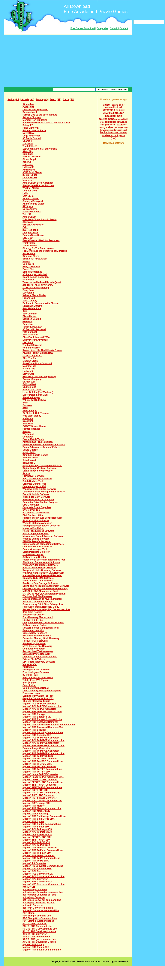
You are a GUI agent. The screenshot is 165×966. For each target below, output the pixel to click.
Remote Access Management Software (43, 544)
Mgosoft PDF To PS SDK (35, 860)
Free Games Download (82, 28)
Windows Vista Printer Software (39, 489)
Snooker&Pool (30, 457)
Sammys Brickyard (32, 201)
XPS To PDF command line (36, 936)
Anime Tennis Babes (33, 203)
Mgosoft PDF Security (34, 730)
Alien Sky (27, 151)
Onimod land (29, 387)
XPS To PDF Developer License (39, 942)
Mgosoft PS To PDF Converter (38, 795)
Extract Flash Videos (33, 659)
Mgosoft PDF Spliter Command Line (41, 824)
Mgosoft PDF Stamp (33, 944)
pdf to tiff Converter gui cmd (37, 908)
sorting (115, 105)
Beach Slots (28, 269)
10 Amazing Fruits (32, 355)
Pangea (26, 431)
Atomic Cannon (30, 198)
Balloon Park (29, 384)
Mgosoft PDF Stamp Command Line (41, 949)
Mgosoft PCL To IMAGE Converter (40, 737)
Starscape (27, 222)
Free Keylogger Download (36, 672)
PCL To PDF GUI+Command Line (40, 928)
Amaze (26, 473)
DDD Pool (27, 342)
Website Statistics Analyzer (37, 523)
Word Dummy (29, 300)
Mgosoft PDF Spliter (33, 821)
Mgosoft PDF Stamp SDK (35, 947)
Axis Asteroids (30, 334)
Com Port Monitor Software (37, 546)
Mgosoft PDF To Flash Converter (39, 847)
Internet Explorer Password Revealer (42, 575)
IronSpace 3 (28, 463)
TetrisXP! (27, 214)
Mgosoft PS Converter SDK (37, 868)
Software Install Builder (34, 625)
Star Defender (29, 313)
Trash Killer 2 (29, 146)
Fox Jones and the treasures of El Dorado (44, 251)
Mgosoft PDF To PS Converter (38, 855)
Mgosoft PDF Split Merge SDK (38, 819)
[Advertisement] (68, 61)
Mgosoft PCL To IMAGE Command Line (43, 740)
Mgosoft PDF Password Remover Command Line (48, 724)
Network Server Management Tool (40, 627)
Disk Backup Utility (32, 515)
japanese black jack (113, 107)
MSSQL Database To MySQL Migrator (42, 599)
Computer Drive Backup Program (40, 502)
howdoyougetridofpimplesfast (113, 130)
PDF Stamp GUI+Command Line (39, 918)
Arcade (25, 99)
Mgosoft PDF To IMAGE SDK (37, 756)
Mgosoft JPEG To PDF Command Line (42, 782)
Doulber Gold (29, 190)
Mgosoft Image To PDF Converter (40, 774)
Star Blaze (27, 423)
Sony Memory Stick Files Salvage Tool (42, 604)
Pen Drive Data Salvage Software (40, 583)
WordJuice (28, 434)
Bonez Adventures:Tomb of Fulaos (40, 447)
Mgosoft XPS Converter (35, 879)
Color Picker (29, 685)
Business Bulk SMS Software (38, 578)
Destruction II (29, 112)
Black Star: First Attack (34, 258)
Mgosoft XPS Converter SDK (37, 881)
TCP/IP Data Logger (33, 554)
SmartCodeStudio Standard (37, 363)
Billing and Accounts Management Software (45, 586)
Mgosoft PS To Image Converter (39, 798)
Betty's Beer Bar (31, 266)
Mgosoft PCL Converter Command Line (43, 876)
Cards (66, 99)
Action (11, 99)
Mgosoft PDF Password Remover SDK (42, 727)
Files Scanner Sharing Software (39, 567)
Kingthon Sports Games (35, 455)
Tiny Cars (27, 164)
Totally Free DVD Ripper (35, 680)
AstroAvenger (29, 410)
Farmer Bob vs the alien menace (39, 114)
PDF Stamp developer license (38, 921)
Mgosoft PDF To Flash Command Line (42, 850)
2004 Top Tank (30, 230)
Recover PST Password (35, 641)
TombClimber (29, 245)
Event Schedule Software (35, 494)
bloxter (119, 112)
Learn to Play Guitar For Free (37, 696)
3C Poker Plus (30, 675)
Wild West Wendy (31, 415)
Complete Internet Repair (35, 688)
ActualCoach (29, 217)
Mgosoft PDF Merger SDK (36, 811)
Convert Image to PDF (34, 486)
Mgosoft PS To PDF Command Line (41, 792)
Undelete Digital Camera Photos (39, 656)
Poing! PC (27, 125)
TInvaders (27, 143)
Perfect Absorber (31, 156)
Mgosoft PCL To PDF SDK (36, 842)
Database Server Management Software (43, 491)
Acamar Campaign (32, 379)
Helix (25, 193)
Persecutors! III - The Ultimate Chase (42, 350)
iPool (25, 402)
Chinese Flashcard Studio (36, 701)
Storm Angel (29, 159)
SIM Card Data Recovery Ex (37, 601)
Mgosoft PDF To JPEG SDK (37, 764)
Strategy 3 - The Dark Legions (38, 248)
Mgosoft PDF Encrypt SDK (36, 716)
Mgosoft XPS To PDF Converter (39, 709)
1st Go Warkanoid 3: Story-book (39, 149)
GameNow (28, 324)
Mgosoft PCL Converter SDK (37, 874)
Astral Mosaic (29, 460)
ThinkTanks (28, 243)
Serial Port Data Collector (36, 552)
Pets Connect (29, 332)
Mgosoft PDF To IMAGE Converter (40, 751)
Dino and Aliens (30, 256)
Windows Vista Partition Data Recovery (43, 573)
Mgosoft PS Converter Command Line (42, 866)
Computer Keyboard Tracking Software (43, 622)
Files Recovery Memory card (37, 617)
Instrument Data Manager (36, 512)
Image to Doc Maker (33, 528)
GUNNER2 (28, 196)
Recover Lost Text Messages (37, 651)
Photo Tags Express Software (38, 531)
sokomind (109, 109)
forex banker (120, 132)
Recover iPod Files (32, 620)
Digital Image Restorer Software (39, 468)
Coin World (28, 264)
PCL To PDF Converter (34, 923)
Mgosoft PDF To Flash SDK (36, 853)
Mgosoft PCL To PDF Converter (39, 703)
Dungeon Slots (30, 232)
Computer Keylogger (33, 648)
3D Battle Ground (31, 138)
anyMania (27, 418)
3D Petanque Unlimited (34, 274)
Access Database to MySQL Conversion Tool (46, 609)
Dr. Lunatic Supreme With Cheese (40, 303)
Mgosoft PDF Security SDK (36, 735)
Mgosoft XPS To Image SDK (37, 832)
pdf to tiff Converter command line (40, 910)
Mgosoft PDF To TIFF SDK (36, 771)
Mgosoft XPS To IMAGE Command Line (43, 745)
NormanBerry (29, 209)
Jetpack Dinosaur (31, 117)
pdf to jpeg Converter (33, 897)
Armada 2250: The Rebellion (37, 442)
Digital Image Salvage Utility (37, 470)
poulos (122, 136)
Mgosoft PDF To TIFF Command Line (42, 769)
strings (103, 125)
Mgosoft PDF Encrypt (33, 714)
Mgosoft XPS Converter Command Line (43, 884)
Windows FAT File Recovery (37, 596)
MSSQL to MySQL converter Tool (40, 591)
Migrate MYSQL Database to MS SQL (42, 465)
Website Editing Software (36, 538)
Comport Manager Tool (34, 549)
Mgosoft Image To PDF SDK (37, 834)
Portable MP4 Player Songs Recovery (42, 518)
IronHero (27, 180)
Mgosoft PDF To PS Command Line (41, 858)
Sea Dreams (28, 253)
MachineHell (29, 366)
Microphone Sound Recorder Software (43, 536)
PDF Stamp (28, 913)
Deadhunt (27, 421)
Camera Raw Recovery (34, 633)
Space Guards (30, 450)
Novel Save (28, 133)
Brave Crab (28, 374)
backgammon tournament (110, 117)
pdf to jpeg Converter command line (41, 900)
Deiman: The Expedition (35, 109)
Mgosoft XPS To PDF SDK (36, 845)
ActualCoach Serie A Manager (38, 183)
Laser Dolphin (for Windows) (37, 392)
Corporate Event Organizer (36, 507)
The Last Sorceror (32, 345)
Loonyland (28, 292)
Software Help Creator (34, 557)
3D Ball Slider (29, 175)
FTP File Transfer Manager (36, 541)
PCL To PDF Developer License (39, 931)
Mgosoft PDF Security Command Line (42, 732)
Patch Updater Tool (32, 481)
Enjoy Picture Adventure (35, 340)
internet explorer (117, 124)
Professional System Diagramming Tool (43, 559)
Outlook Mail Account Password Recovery (45, 588)
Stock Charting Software (35, 520)
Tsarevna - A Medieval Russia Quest (41, 282)
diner (125, 119)
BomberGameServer (33, 235)
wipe (102, 122)
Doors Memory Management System (41, 690)
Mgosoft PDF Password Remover (40, 722)
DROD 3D (27, 237)
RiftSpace (27, 206)
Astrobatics (28, 169)
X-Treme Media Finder (34, 295)
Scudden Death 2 (31, 319)
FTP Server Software (33, 476)
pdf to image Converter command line (42, 892)
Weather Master (30, 188)
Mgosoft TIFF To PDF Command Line (42, 787)
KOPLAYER (28, 887)
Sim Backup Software (34, 643)
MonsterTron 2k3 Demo (34, 120)
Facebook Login (31, 693)
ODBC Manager (30, 504)
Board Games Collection (35, 277)
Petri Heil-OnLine (31, 308)
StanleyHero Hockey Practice (38, 185)
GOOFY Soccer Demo (34, 426)
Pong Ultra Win (30, 128)
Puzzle (39, 99)
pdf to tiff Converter (33, 905)
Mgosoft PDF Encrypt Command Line (42, 719)
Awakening (28, 107)
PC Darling (28, 667)
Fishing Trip (28, 368)
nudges (118, 119)
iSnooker (27, 405)
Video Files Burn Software (36, 497)
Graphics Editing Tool (34, 484)
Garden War (28, 381)
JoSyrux (26, 162)
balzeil (107, 104)
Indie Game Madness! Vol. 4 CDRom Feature (46, 122)
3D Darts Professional (34, 329)
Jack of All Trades (32, 389)
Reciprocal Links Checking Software (41, 570)
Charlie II (27, 141)
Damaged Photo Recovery (36, 654)
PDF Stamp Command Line (36, 915)
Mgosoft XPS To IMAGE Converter (40, 743)
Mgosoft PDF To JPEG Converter (39, 758)
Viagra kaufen (29, 664)
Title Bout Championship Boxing (39, 219)
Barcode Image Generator (36, 748)
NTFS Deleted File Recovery (37, 646)
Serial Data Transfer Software (38, 499)
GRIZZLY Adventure (33, 224)
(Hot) (113, 138)
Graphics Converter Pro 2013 (37, 698)
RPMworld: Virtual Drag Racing (39, 376)
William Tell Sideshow (34, 400)
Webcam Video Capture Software (40, 565)
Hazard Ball (28, 298)
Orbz (25, 227)
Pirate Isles (28, 279)
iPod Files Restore (32, 612)
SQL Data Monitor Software (37, 478)
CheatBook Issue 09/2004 (36, 337)
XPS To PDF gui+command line (39, 939)
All (17, 99)
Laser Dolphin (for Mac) (35, 395)
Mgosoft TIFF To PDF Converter (39, 785)
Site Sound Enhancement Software (41, 562)
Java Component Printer (35, 533)
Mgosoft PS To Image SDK (36, 803)
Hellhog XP (28, 167)
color (121, 105)
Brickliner (27, 154)
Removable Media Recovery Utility (40, 607)
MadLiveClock (30, 361)
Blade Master (29, 316)
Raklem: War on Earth (34, 130)
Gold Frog (27, 321)
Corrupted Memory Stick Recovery (40, 638)
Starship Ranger (31, 397)
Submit (114, 28)
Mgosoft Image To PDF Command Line (43, 777)
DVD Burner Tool (31, 510)
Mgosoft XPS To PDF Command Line (42, 711)
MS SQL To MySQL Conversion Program (43, 593)
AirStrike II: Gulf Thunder (35, 413)
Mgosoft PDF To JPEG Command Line (42, 761)
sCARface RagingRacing (35, 287)
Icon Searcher (29, 682)
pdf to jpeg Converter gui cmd (38, 902)
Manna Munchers (31, 211)
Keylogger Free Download (36, 669)
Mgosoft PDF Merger (33, 805)
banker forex (107, 132)
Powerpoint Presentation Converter (41, 525)
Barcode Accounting (33, 630)
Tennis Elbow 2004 (32, 326)
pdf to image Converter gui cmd (39, 894)
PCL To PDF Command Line (37, 926)
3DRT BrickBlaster (32, 172)
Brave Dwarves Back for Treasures (40, 240)
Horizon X (27, 371)
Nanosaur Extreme (32, 306)
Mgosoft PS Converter (34, 863)
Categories (102, 28)
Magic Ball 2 (28, 452)
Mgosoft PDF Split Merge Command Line (44, 816)
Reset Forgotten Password (36, 635)
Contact (123, 28)
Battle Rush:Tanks (32, 272)
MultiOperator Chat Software (37, 580)
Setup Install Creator (33, 614)
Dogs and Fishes (31, 135)
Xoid (24, 311)
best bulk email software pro (37, 677)
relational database (116, 121)
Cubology (27, 436)
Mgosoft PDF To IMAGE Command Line (43, 753)
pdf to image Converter (34, 889)
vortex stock (110, 135)
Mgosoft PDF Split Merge (35, 813)
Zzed (25, 408)
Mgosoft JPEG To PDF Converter (39, 779)
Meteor (26, 261)
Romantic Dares (31, 347)
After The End (29, 358)
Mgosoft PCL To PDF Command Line (42, 706)
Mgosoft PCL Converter (35, 871)
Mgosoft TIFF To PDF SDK (36, 839)
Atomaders (28, 104)
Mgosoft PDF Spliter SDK (35, 826)
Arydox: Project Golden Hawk (38, 353)
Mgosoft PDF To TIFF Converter (39, 766)
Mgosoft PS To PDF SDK (35, 790)
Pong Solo (28, 290)
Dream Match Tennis (33, 439)
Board (53, 99)
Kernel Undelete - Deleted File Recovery (43, 444)
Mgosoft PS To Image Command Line (42, 800)
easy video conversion (113, 127)
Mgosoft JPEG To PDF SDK (37, 837)
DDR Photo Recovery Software (38, 662)
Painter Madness (31, 429)
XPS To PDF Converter (34, 934)
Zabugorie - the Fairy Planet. (37, 285)
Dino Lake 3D (29, 177)
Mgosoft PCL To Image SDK (37, 829)
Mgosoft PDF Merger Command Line (41, 808)
